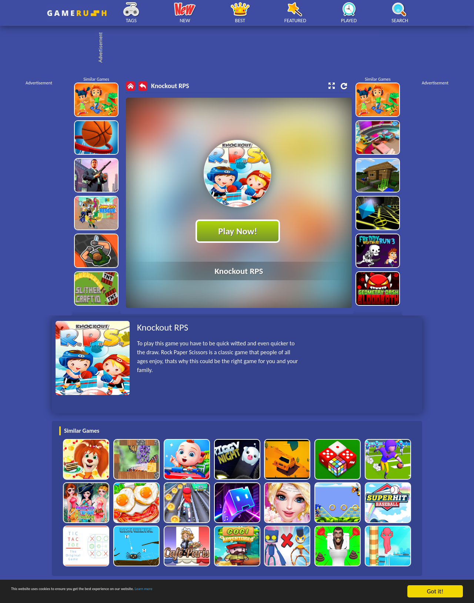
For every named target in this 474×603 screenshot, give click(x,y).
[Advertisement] (240, 48)
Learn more (231, 592)
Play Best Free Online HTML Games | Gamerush (77, 13)
